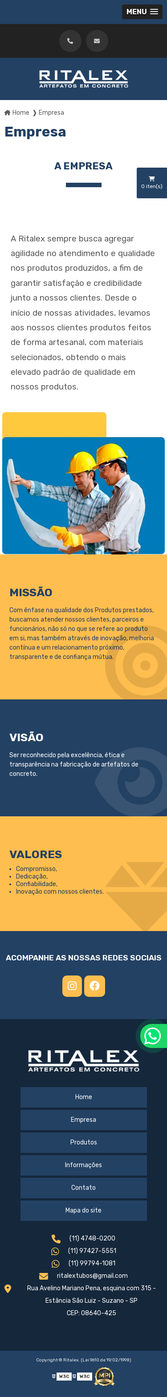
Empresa (83, 1120)
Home (83, 1097)
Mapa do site (83, 1210)
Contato (83, 1188)
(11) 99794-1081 (83, 1265)
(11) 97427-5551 (83, 1252)
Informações (83, 1165)
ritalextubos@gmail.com (83, 1277)
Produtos (83, 1142)
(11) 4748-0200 (83, 1240)
